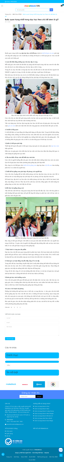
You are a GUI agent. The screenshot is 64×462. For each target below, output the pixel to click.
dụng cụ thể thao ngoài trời (23, 452)
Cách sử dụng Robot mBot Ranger (44, 413)
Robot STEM (24, 457)
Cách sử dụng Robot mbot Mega (43, 420)
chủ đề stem (48, 165)
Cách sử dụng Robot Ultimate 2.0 (43, 416)
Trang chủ (9, 457)
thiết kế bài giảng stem (30, 165)
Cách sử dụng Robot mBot (41, 408)
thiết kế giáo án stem (48, 53)
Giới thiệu (16, 457)
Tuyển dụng (9, 433)
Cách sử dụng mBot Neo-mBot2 (43, 418)
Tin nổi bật (12, 372)
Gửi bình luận (10, 338)
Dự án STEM (32, 460)
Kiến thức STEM (53, 457)
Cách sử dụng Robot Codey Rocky (44, 411)
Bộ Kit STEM (32, 457)
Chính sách (9, 431)
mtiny (8, 365)
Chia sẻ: (7, 307)
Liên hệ (8, 436)
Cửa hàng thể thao (37, 452)
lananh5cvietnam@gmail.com (15, 424)
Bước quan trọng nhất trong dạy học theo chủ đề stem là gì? (32, 19)
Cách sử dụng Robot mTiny (41, 406)
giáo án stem (11, 126)
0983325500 (14, 1)
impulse (46, 452)
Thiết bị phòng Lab (42, 457)
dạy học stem (55, 146)
